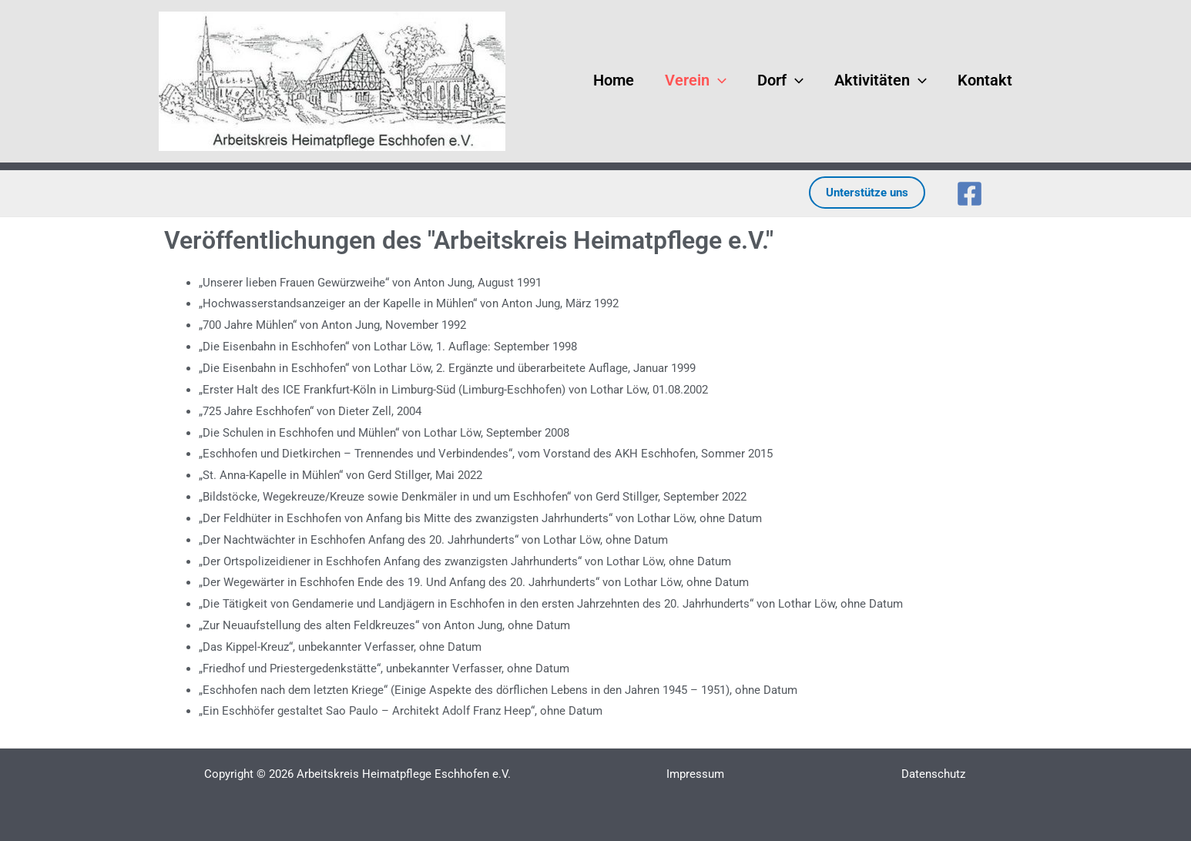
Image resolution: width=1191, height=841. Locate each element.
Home (603, 78)
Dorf (770, 77)
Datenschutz (933, 774)
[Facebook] (969, 193)
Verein (685, 77)
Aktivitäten (870, 77)
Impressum (695, 774)
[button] (708, 77)
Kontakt (975, 78)
